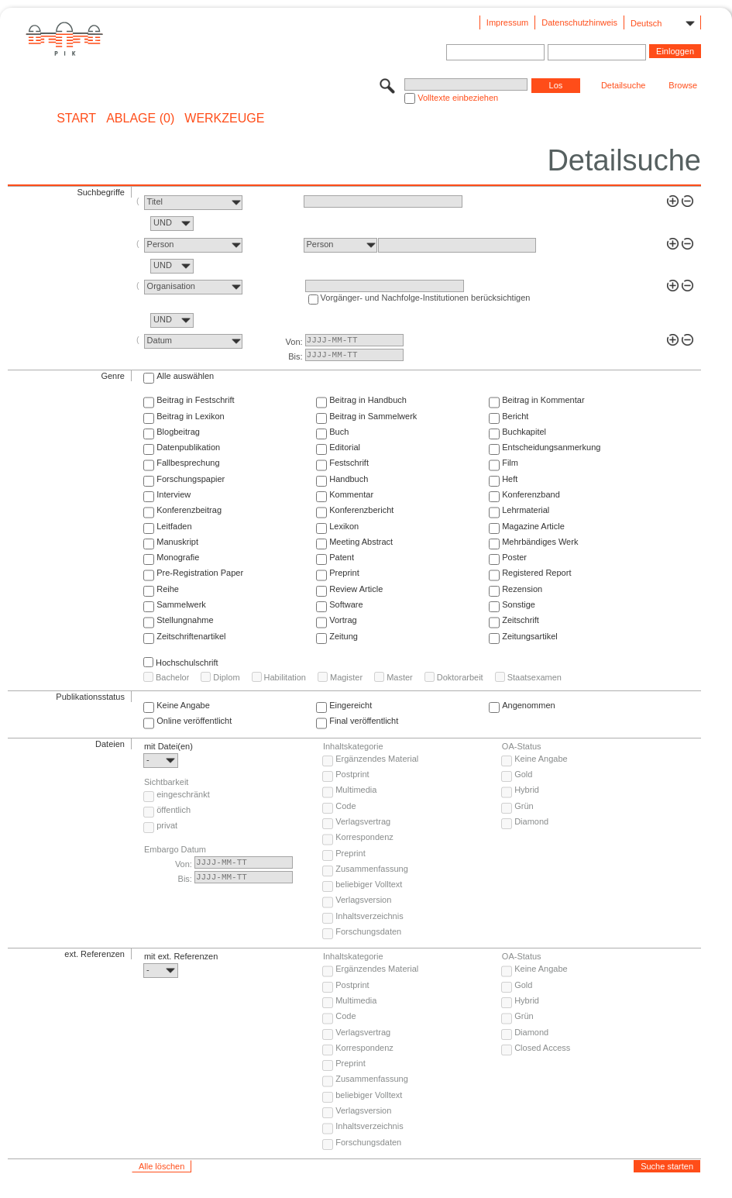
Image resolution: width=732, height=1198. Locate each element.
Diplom (226, 677)
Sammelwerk (181, 604)
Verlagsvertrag (362, 821)
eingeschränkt (183, 794)
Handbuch (348, 479)
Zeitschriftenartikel (190, 636)
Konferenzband (531, 494)
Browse (682, 85)
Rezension (522, 589)
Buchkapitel (524, 431)
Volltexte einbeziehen (458, 97)
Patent (341, 557)
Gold (523, 774)
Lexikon (344, 526)
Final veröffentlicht (363, 720)
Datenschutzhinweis (579, 22)
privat (166, 825)
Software (346, 604)
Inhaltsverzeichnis (369, 916)
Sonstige (518, 604)
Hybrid (526, 789)
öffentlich (173, 809)
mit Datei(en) (168, 746)
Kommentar (351, 494)
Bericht (515, 416)
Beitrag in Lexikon (190, 416)
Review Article (356, 589)
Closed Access (542, 1047)
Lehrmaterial (525, 510)
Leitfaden (173, 526)
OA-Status (521, 746)
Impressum (507, 22)
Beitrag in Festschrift (195, 399)
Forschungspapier (190, 479)
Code (345, 806)
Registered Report (536, 572)
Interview (173, 494)
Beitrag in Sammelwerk (373, 416)
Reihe (167, 589)
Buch (339, 431)
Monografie (177, 557)
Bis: (295, 356)
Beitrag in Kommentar (543, 399)
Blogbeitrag (178, 431)
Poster (514, 557)
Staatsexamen (534, 677)
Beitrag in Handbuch (368, 399)
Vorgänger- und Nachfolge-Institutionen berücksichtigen (426, 297)
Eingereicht (350, 705)
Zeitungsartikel (530, 636)
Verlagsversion (363, 899)
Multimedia (355, 789)
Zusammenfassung (371, 868)
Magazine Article (533, 526)
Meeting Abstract (361, 541)
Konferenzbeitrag (189, 510)
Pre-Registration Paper (199, 572)
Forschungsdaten (368, 931)
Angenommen (528, 705)
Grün (523, 806)
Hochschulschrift (187, 662)
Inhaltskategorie (353, 746)
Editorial (344, 447)
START (76, 118)
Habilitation (285, 677)
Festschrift (349, 462)
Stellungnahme (184, 620)
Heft (509, 479)
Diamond (531, 821)
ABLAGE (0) (140, 118)
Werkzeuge (224, 118)
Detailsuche (623, 85)
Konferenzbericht (361, 510)
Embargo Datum (175, 849)
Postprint (352, 774)
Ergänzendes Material (376, 758)
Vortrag (342, 620)
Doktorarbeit (460, 677)
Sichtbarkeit (166, 782)
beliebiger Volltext (368, 884)
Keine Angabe (183, 705)
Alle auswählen (185, 375)
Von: (294, 341)
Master (400, 677)
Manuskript (177, 541)
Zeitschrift (520, 620)
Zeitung (343, 636)
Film (510, 462)
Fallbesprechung (187, 462)
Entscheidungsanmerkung (551, 447)
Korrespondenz (364, 837)
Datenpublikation (188, 447)
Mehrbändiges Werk (540, 541)
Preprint (344, 572)
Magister (346, 677)
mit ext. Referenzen (181, 956)
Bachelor (172, 677)
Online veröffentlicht (194, 720)
